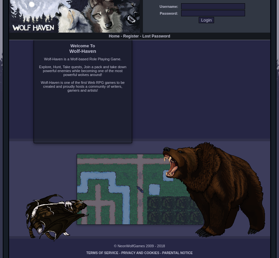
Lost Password (156, 36)
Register (131, 36)
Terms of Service (102, 253)
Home (114, 36)
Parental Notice (177, 253)
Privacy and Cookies (140, 253)
